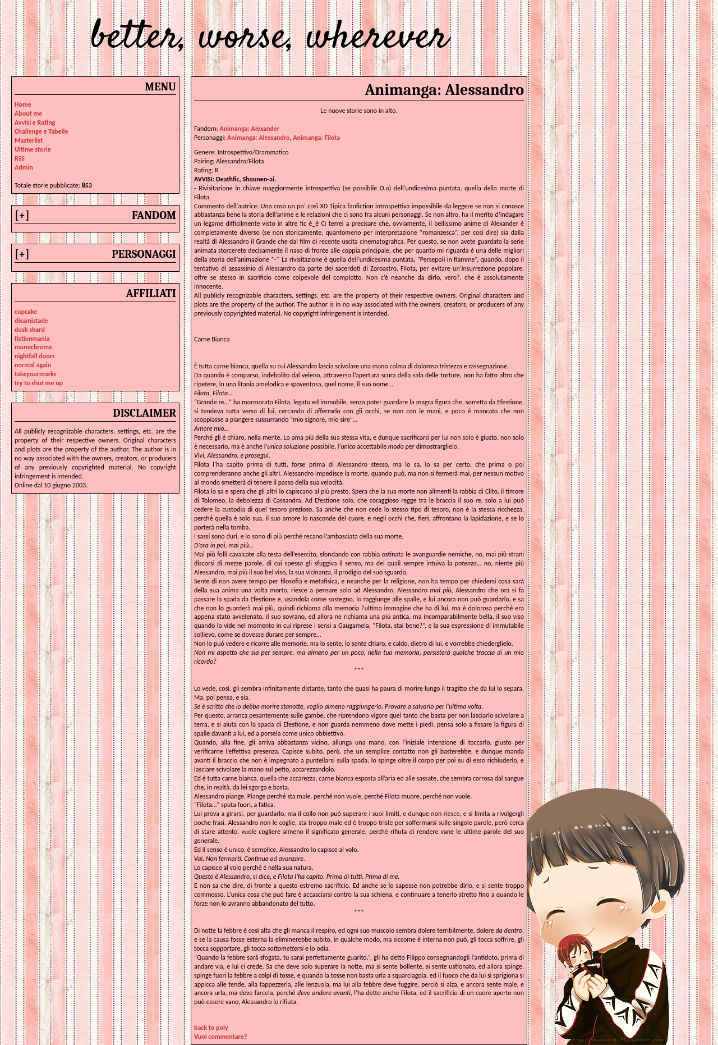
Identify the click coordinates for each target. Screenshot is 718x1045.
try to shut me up (39, 383)
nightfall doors (35, 356)
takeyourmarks (35, 374)
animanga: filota (316, 138)
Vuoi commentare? (220, 1037)
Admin (24, 167)
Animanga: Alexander (249, 129)
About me (28, 113)
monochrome (33, 347)
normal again (33, 365)
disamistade (31, 321)
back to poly (211, 1028)
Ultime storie (33, 149)
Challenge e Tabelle (41, 131)
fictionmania (32, 339)
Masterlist (29, 140)
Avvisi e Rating (35, 122)
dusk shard (30, 330)
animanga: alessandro (258, 138)
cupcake (26, 312)
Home (23, 104)
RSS (20, 158)
